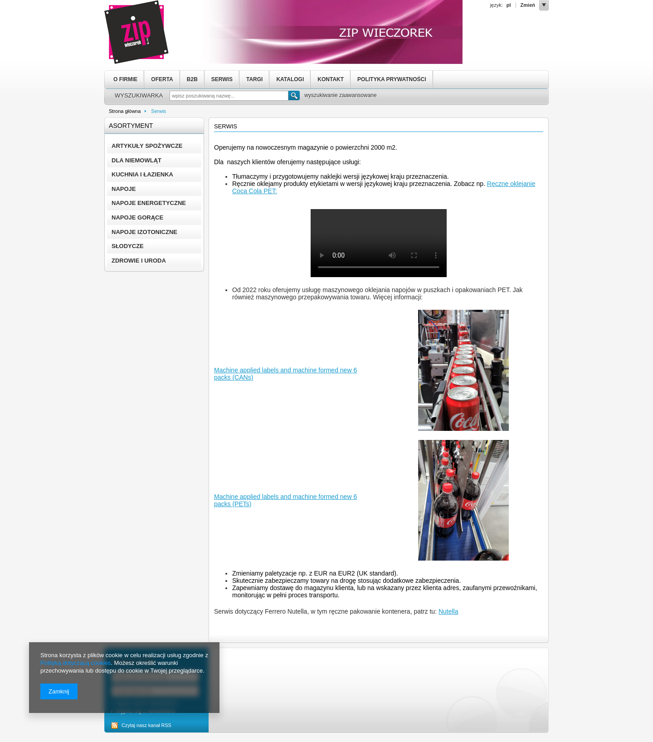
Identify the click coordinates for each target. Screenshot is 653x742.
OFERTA (162, 79)
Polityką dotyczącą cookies (75, 662)
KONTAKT (330, 79)
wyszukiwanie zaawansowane (340, 95)
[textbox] (229, 96)
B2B (192, 79)
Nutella (448, 611)
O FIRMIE (125, 79)
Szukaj (294, 97)
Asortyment (131, 125)
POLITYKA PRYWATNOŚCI (391, 79)
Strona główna (125, 111)
